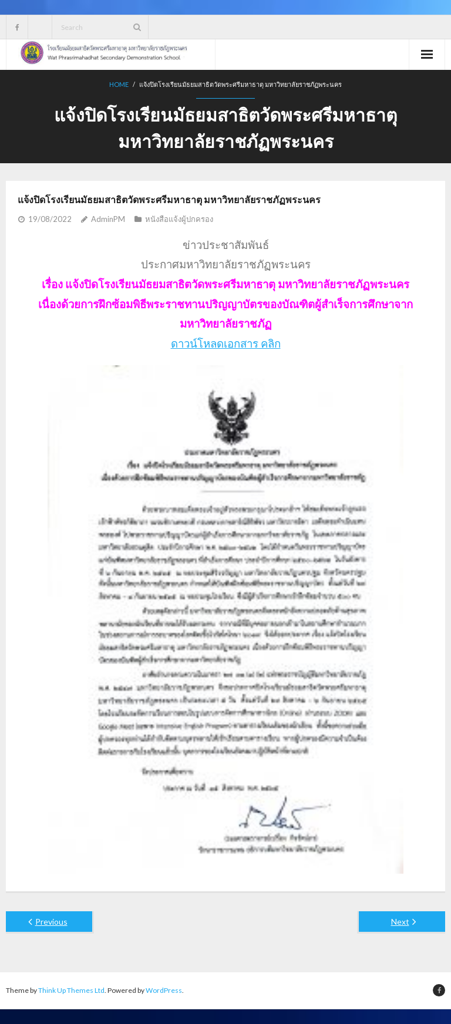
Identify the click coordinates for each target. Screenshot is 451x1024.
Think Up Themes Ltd (71, 990)
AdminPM (108, 219)
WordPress (164, 990)
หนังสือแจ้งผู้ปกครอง (179, 219)
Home (119, 84)
